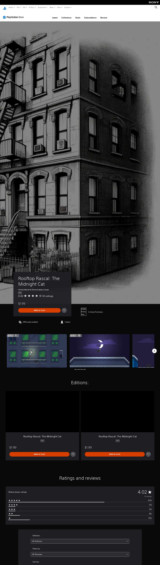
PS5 (18, 7)
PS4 (24, 7)
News (51, 7)
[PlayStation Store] (14, 14)
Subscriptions (90, 15)
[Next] (154, 348)
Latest (55, 15)
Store (59, 7)
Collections (66, 15)
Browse (103, 15)
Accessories (42, 7)
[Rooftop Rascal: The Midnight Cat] (37, 348)
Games (10, 7)
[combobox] (80, 538)
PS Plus (31, 7)
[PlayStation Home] (4, 7)
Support (67, 7)
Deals (77, 15)
